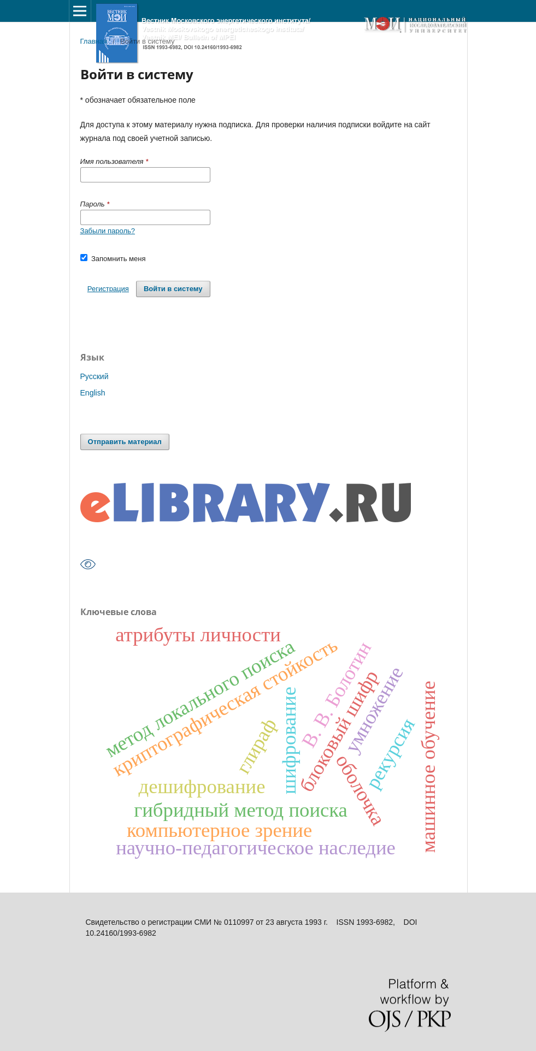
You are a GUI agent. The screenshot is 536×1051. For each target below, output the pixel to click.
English (92, 392)
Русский (94, 376)
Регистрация (108, 289)
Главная (94, 41)
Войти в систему (173, 289)
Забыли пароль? (107, 231)
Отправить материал (125, 442)
